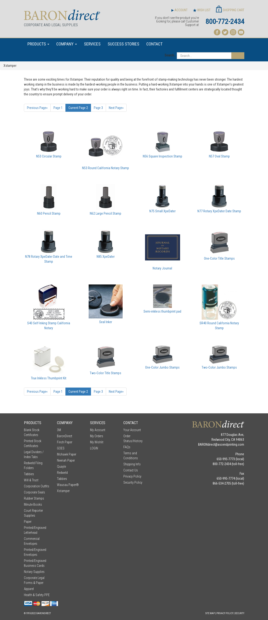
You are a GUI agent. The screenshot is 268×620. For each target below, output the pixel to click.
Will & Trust (31, 480)
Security (239, 613)
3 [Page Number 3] (98, 108)
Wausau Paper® (68, 485)
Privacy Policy (132, 476)
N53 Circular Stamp (48, 156)
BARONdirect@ (208, 444)
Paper (27, 521)
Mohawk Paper (66, 454)
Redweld (62, 472)
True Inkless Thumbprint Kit (48, 378)
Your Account (132, 430)
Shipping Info (132, 464)
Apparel (29, 589)
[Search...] (204, 55)
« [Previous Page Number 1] (37, 108)
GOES (60, 448)
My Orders (96, 436)
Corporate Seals (34, 492)
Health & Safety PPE (37, 595)
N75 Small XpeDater (162, 211)
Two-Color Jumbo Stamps (219, 367)
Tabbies (29, 474)
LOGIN (94, 448)
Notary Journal (162, 268)
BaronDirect (64, 436)
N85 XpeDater (106, 256)
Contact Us (130, 470)
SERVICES (92, 43)
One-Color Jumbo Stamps (162, 367)
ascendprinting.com (231, 444)
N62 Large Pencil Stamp (105, 213)
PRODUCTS (38, 43)
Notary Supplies (34, 572)
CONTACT (154, 43)
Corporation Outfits (36, 486)
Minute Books (33, 504)
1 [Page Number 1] (58, 108)
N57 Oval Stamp (219, 156)
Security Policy (132, 482)
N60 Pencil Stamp (48, 213)
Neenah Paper (66, 460)
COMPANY (66, 43)
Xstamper (63, 491)
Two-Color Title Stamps (105, 373)
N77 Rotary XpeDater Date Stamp (219, 211)
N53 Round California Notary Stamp (105, 168)
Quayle (61, 466)
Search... (170, 55)
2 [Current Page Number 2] (78, 108)
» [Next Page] (116, 108)
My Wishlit (96, 442)
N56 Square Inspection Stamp (162, 156)
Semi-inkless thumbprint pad (162, 311)
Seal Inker (105, 322)
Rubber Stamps (34, 498)
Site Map (210, 613)
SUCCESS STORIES (123, 43)
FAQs (126, 447)
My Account (97, 430)
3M (59, 430)
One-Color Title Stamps (219, 258)
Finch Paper (64, 442)
